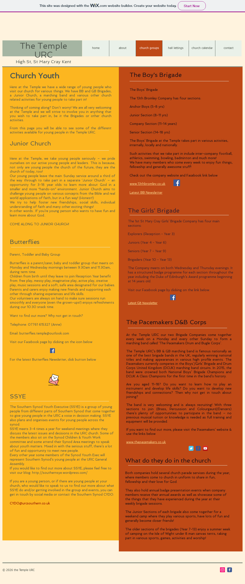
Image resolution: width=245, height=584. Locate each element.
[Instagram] (222, 569)
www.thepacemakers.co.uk (146, 442)
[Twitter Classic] (191, 448)
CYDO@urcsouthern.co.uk (30, 503)
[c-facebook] (198, 448)
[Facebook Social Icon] (52, 350)
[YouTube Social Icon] (205, 448)
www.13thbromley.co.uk (147, 184)
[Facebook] (173, 297)
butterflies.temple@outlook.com (44, 333)
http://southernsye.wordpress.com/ (59, 473)
